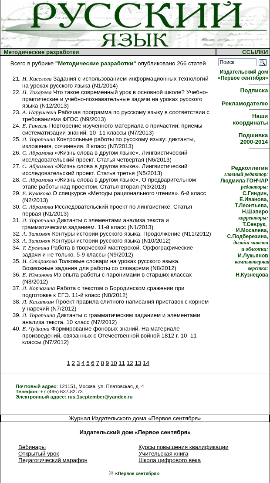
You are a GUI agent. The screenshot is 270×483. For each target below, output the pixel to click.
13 (138, 363)
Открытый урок (38, 453)
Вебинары (32, 447)
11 (121, 363)
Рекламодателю (246, 103)
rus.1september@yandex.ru (100, 396)
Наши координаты (251, 119)
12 (130, 363)
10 (114, 363)
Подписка (255, 90)
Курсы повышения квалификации (183, 447)
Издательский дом (244, 75)
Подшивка (254, 138)
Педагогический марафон (53, 460)
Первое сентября (174, 418)
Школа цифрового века (169, 460)
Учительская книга (163, 453)
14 (146, 363)
